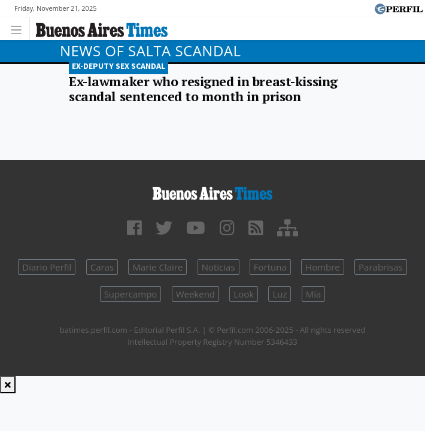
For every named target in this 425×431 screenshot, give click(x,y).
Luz (279, 294)
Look (243, 294)
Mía (313, 294)
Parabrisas (381, 267)
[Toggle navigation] (19, 28)
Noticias (218, 267)
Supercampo (130, 294)
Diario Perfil (46, 267)
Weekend (195, 294)
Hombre (322, 267)
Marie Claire (157, 267)
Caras (102, 267)
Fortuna (270, 267)
